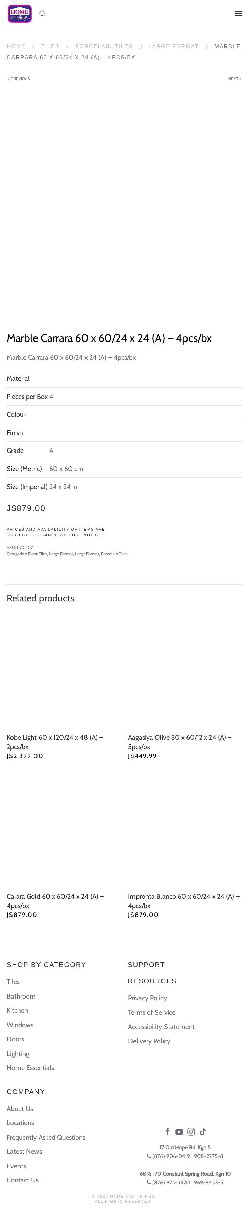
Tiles (50, 46)
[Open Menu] (238, 13)
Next (235, 79)
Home (16, 46)
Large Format (174, 46)
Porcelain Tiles (104, 46)
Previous (18, 79)
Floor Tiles (37, 553)
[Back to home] (19, 13)
